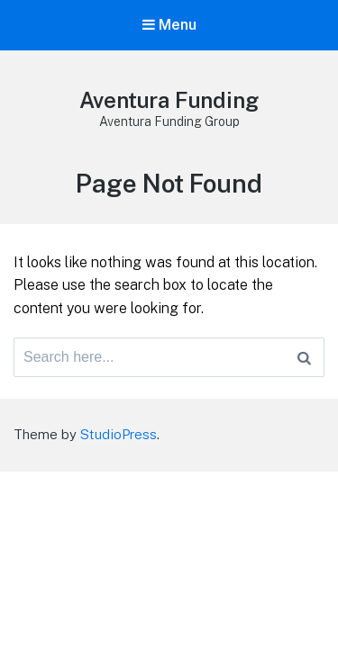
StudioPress (118, 434)
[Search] (304, 357)
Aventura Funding (169, 99)
